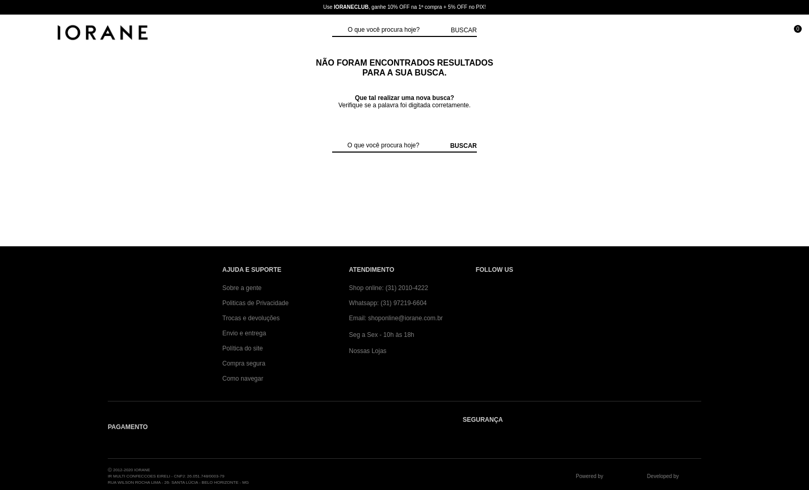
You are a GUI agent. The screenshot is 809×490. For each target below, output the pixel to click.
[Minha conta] (745, 33)
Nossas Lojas (367, 351)
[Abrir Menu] (18, 34)
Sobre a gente (241, 288)
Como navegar (242, 378)
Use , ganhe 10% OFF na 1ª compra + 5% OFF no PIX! (404, 7)
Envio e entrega (244, 333)
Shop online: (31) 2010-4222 (388, 288)
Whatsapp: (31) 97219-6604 (387, 303)
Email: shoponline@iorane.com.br (396, 318)
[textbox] (397, 30)
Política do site (242, 348)
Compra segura (244, 363)
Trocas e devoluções (251, 318)
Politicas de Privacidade (255, 303)
